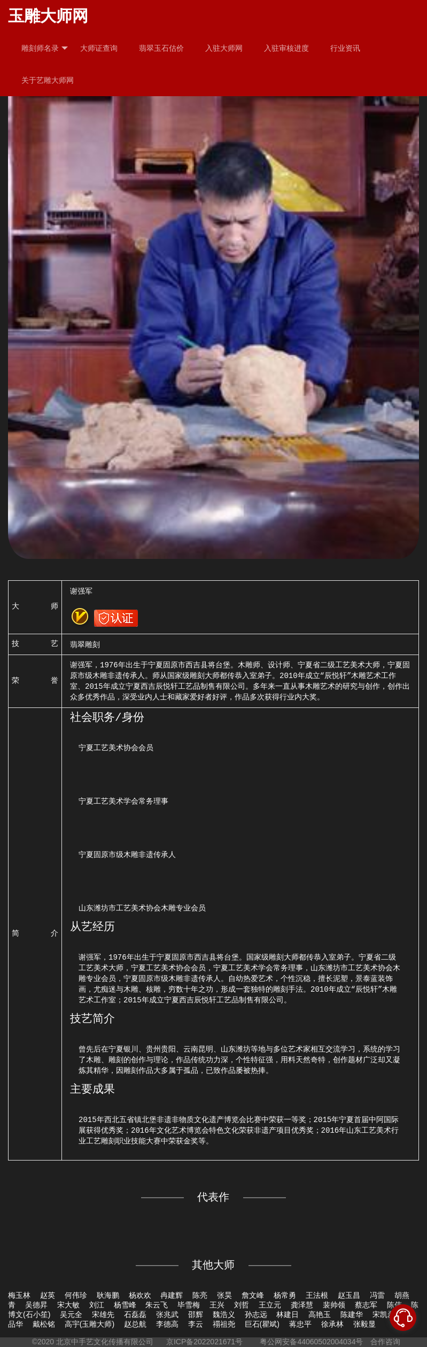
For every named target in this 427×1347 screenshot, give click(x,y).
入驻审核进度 (286, 48)
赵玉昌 (349, 1295)
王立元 (270, 1305)
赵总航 (135, 1324)
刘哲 (241, 1305)
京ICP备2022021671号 (204, 1341)
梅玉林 (19, 1295)
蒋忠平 (300, 1324)
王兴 (216, 1305)
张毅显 (364, 1324)
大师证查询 (99, 48)
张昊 (224, 1295)
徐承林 (332, 1324)
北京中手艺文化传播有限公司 (104, 1341)
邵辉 (195, 1314)
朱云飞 (156, 1305)
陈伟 (394, 1305)
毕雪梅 (188, 1305)
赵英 (47, 1295)
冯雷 (377, 1295)
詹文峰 (253, 1295)
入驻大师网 (224, 48)
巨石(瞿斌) (262, 1324)
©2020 (43, 1341)
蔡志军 (366, 1305)
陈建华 (351, 1314)
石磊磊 (135, 1314)
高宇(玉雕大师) (89, 1324)
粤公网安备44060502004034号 (312, 1341)
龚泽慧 (302, 1305)
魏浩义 (224, 1314)
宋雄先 (103, 1314)
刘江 (96, 1305)
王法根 (317, 1295)
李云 (195, 1324)
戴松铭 (44, 1324)
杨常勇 (285, 1295)
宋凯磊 (383, 1314)
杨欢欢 (140, 1295)
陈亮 (199, 1295)
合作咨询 (385, 1341)
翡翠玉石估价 (161, 48)
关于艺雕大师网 (47, 80)
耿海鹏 (108, 1295)
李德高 (167, 1324)
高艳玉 (319, 1314)
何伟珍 (76, 1295)
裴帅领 (334, 1305)
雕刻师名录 (44, 48)
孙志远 (256, 1314)
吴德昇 (36, 1305)
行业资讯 (345, 48)
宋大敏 (68, 1305)
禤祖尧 (224, 1324)
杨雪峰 (125, 1305)
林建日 (287, 1314)
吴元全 (71, 1314)
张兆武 (167, 1314)
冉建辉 (171, 1295)
